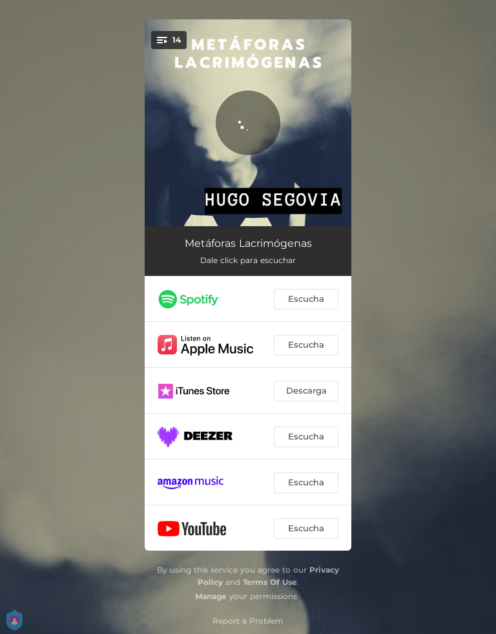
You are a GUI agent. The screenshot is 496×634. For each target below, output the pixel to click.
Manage (211, 596)
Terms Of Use (270, 582)
